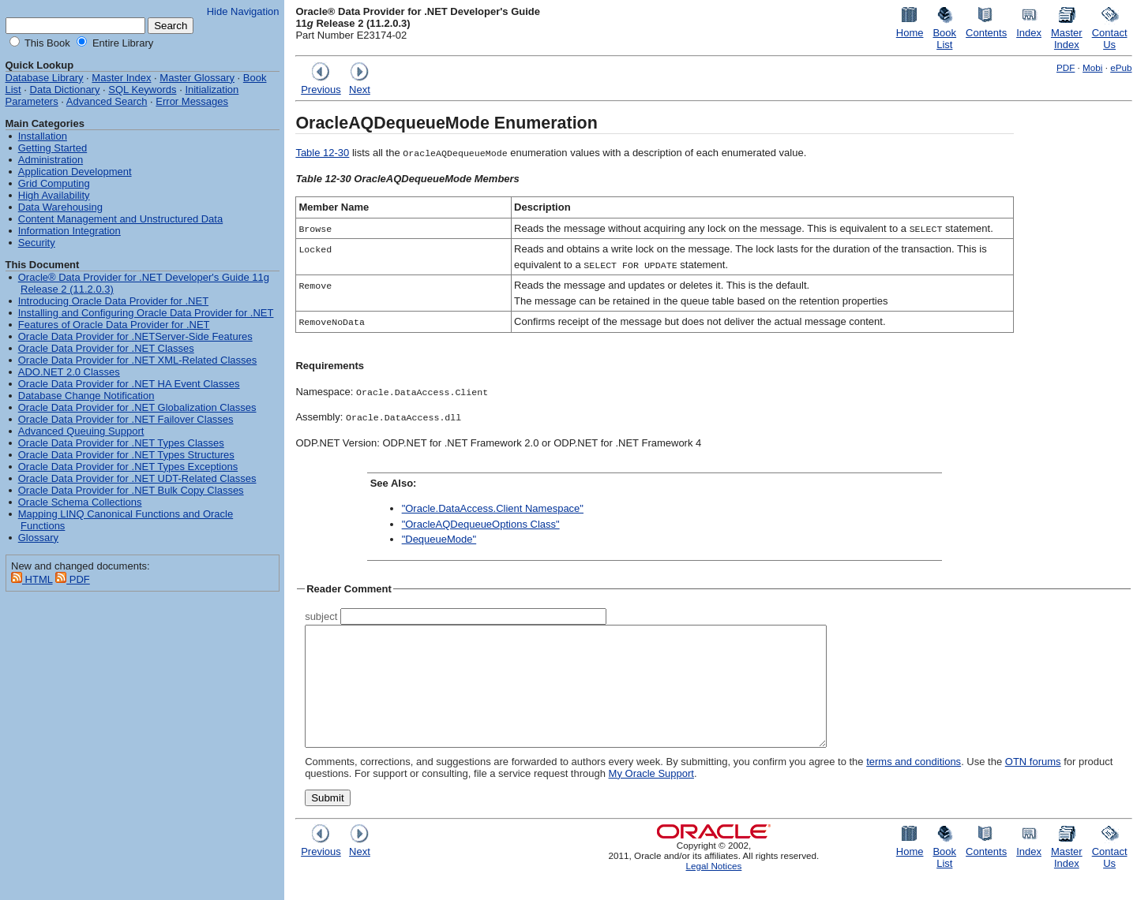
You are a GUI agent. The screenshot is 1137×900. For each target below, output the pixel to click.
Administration (50, 160)
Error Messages (192, 101)
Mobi (1092, 67)
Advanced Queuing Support (81, 431)
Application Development (75, 171)
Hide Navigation (243, 11)
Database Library (45, 78)
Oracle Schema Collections (80, 502)
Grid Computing (54, 183)
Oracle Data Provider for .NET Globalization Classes (137, 407)
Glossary (38, 537)
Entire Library (121, 43)
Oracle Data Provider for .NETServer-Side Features (135, 336)
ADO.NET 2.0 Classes (69, 372)
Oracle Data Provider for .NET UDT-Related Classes (137, 478)
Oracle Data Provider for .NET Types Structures (126, 455)
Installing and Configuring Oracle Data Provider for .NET (146, 313)
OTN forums (1033, 785)
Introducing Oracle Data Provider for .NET (113, 301)
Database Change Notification (86, 395)
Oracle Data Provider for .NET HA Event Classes (129, 384)
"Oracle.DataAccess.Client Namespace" (493, 508)
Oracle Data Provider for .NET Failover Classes (126, 419)
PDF (1065, 67)
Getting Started (52, 148)
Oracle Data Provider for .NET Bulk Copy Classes (131, 490)
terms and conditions (913, 785)
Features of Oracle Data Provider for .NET (114, 324)
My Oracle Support (651, 797)
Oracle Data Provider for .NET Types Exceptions (128, 466)
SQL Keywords (142, 89)
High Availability (54, 195)
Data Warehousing (60, 207)
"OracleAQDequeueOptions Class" (481, 524)
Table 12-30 (322, 153)
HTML (32, 579)
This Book (46, 43)
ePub (1120, 67)
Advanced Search (107, 101)
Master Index (121, 78)
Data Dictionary (65, 89)
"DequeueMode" (439, 539)
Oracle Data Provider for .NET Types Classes (121, 443)
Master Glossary (197, 78)
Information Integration (69, 231)
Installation (42, 136)
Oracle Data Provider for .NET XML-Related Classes (137, 360)
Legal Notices (714, 889)
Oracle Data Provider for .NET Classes (106, 348)
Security (36, 242)
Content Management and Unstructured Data (120, 219)
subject (321, 616)
